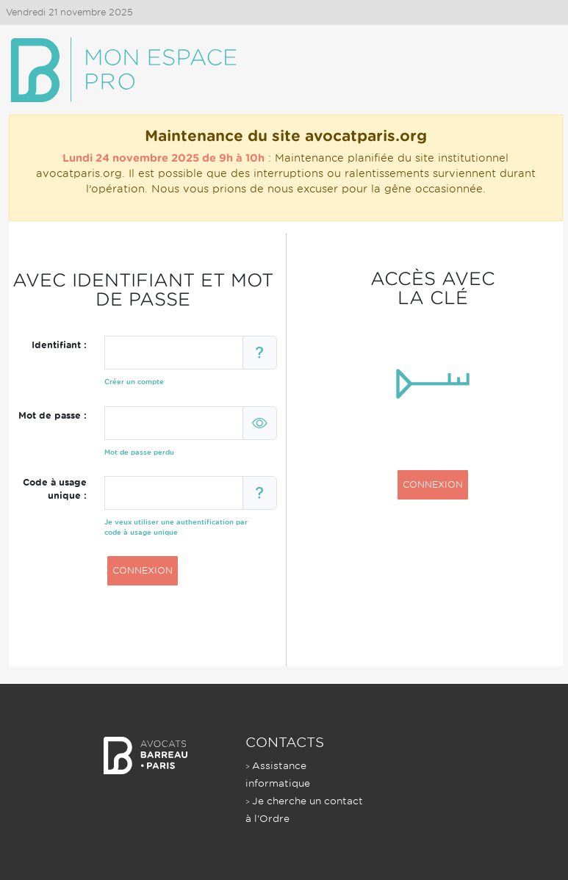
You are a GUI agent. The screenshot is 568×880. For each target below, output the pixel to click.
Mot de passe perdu (139, 452)
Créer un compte (134, 382)
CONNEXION (142, 570)
